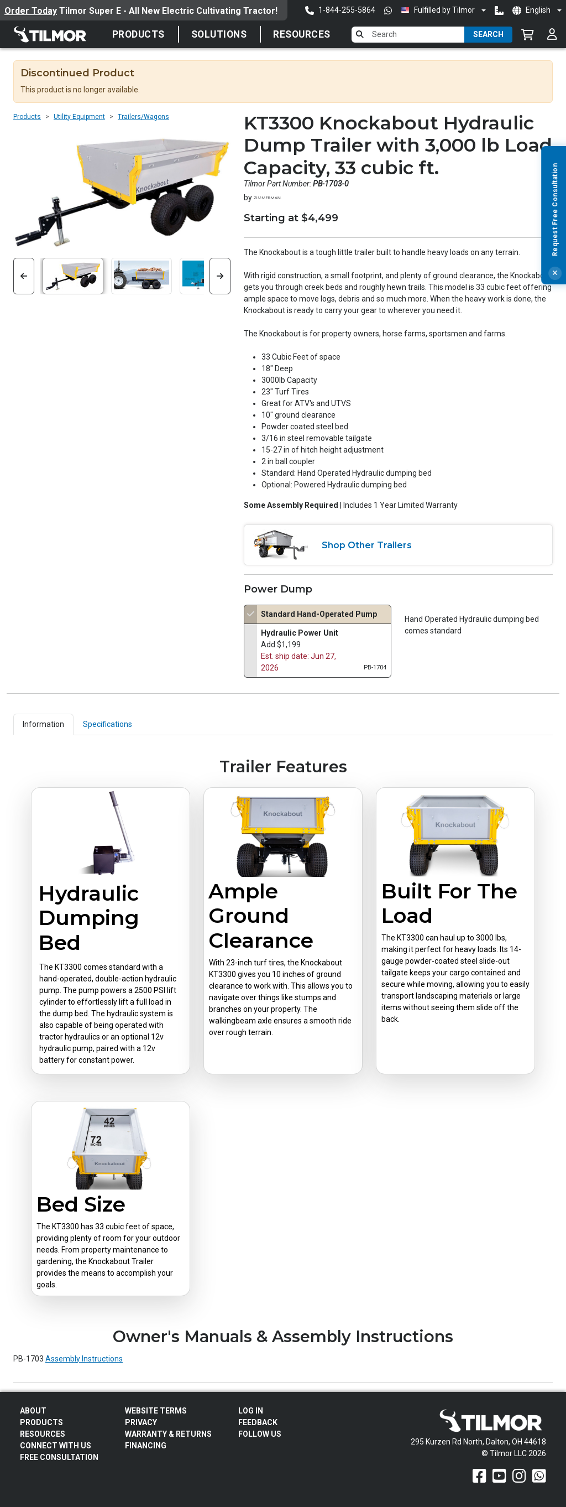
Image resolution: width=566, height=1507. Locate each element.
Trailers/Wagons (143, 117)
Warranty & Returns (168, 1434)
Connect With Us (55, 1445)
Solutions (219, 34)
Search (488, 34)
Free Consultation (59, 1457)
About (33, 1410)
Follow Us (259, 1434)
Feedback (257, 1422)
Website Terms (156, 1410)
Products (138, 34)
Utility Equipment (79, 117)
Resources (302, 34)
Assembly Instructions (84, 1358)
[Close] (555, 297)
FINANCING (145, 1445)
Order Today (30, 11)
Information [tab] (43, 724)
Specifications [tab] (107, 724)
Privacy (141, 1422)
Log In (250, 1410)
